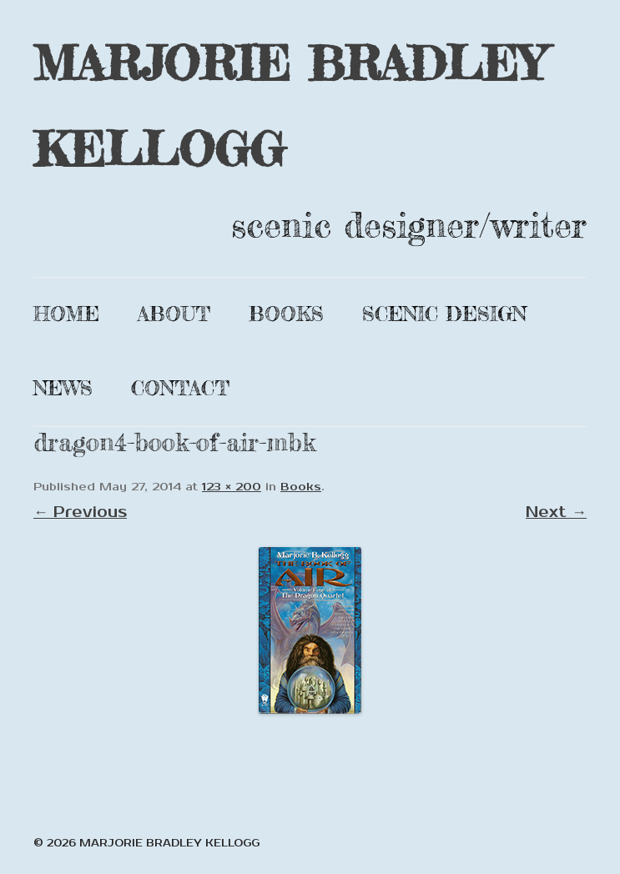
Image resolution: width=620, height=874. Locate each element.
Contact (180, 388)
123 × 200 (231, 487)
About (174, 314)
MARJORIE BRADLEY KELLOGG (289, 106)
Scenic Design (444, 314)
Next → (556, 512)
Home (66, 314)
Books (286, 314)
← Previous (80, 512)
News (63, 388)
